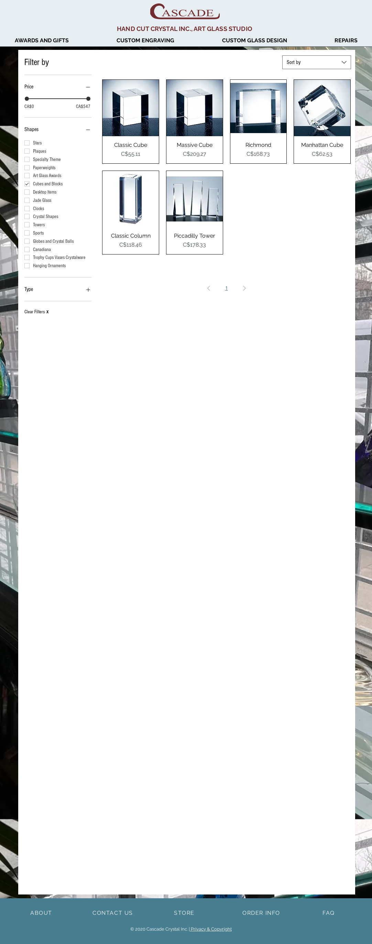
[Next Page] (244, 288)
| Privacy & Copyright (210, 929)
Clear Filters (36, 312)
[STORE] (185, 913)
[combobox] (316, 62)
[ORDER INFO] (262, 913)
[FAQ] (329, 913)
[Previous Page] (209, 288)
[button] (254, 40)
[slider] (27, 99)
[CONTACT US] (113, 913)
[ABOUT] (42, 913)
